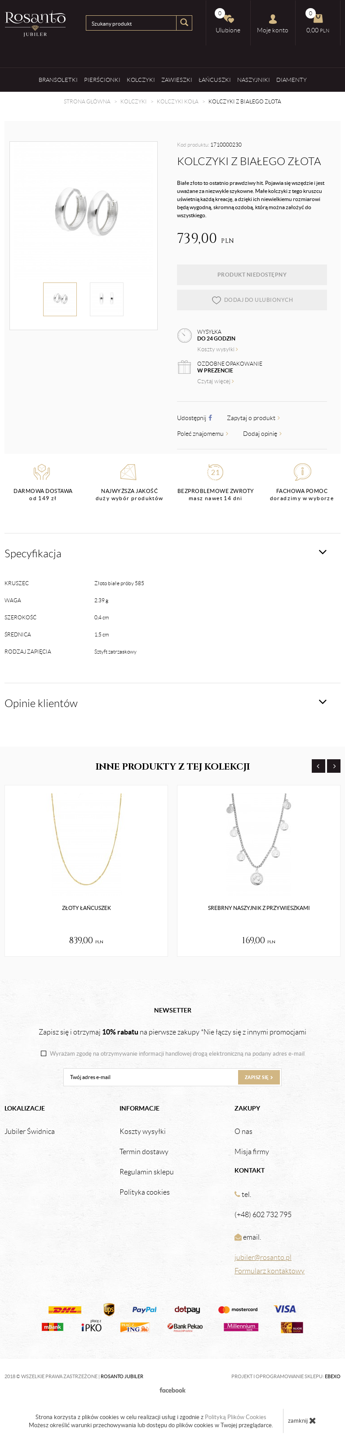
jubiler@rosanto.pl (263, 1257)
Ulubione (228, 21)
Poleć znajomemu (202, 433)
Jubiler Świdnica (29, 1132)
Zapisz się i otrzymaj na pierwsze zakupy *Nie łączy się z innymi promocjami (172, 1032)
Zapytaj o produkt (253, 417)
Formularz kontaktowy (269, 1271)
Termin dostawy (143, 1152)
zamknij (302, 1420)
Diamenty (291, 80)
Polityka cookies (144, 1192)
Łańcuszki (214, 80)
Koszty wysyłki (217, 349)
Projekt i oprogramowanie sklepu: (286, 1376)
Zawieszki (176, 80)
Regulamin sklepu (146, 1172)
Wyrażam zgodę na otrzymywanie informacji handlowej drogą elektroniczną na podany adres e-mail (177, 1054)
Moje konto (272, 24)
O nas (243, 1132)
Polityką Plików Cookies (235, 1417)
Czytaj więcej (215, 381)
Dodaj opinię (262, 433)
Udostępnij (194, 417)
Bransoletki (58, 80)
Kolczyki (141, 80)
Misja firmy (251, 1152)
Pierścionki (102, 80)
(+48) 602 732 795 (263, 1215)
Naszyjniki (253, 80)
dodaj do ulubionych (252, 300)
